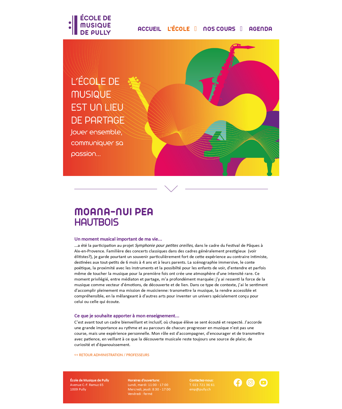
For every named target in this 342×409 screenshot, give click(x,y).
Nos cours (220, 29)
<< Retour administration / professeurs (111, 354)
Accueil (149, 29)
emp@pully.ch (200, 389)
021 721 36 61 (204, 385)
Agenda (260, 29)
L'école (179, 29)
